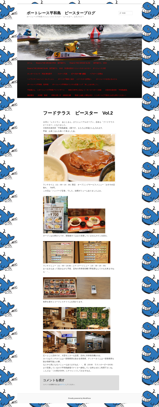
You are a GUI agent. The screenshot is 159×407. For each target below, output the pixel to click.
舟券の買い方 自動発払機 (61, 95)
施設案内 (30, 95)
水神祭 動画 (42, 95)
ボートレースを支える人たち (106, 79)
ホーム (29, 63)
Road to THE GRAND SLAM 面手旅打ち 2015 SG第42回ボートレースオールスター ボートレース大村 (66, 68)
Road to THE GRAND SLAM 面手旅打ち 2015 (88, 63)
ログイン (62, 384)
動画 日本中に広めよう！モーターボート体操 (84, 90)
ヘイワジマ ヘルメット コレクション (40, 79)
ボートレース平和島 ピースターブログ (61, 13)
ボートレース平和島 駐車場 (37, 84)
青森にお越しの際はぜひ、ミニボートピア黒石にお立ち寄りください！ (101, 95)
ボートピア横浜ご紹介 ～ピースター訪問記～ (75, 79)
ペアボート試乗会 (96, 74)
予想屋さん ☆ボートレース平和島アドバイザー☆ (46, 90)
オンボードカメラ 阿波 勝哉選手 (40, 74)
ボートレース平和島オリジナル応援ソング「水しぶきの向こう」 (75, 84)
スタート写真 (62, 74)
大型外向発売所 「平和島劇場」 (116, 90)
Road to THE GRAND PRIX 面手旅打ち (51, 63)
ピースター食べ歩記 (78, 74)
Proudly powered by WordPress (79, 398)
